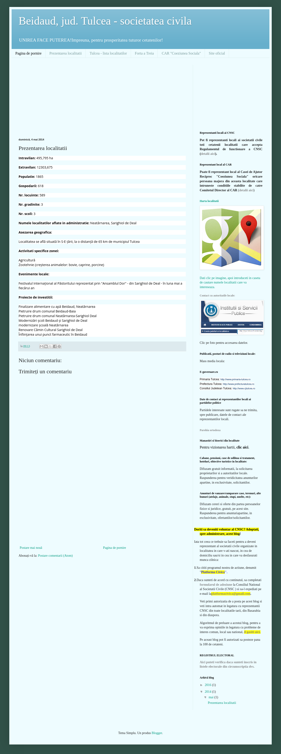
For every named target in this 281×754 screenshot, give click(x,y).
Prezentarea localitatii (65, 53)
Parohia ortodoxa (210, 430)
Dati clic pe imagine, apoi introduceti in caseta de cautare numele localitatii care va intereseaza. (230, 282)
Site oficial (217, 53)
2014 (208, 691)
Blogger (157, 733)
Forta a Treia (144, 53)
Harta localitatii (209, 201)
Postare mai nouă (31, 547)
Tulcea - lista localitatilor (108, 53)
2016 (208, 685)
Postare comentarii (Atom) (55, 555)
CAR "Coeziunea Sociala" (181, 53)
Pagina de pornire (28, 53)
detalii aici (208, 154)
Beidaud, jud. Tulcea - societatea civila (105, 21)
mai (211, 697)
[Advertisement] (98, 97)
